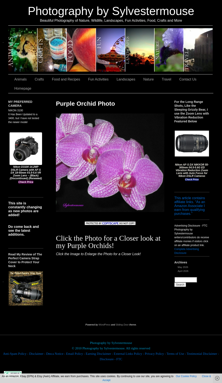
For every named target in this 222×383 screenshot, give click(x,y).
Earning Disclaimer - (100, 353)
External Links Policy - (129, 353)
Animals (23, 50)
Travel (198, 50)
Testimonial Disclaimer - (203, 353)
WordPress (104, 324)
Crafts (52, 50)
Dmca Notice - (56, 353)
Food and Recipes (81, 50)
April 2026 (183, 271)
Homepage (22, 88)
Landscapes (140, 50)
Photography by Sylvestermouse (111, 11)
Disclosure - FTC (111, 359)
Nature (169, 50)
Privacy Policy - (155, 353)
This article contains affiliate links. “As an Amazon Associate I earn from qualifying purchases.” (189, 205)
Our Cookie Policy (186, 376)
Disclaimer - (37, 353)
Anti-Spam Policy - (16, 353)
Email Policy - (76, 353)
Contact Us (187, 79)
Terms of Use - (176, 353)
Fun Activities (110, 50)
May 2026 (183, 267)
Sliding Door (122, 324)
